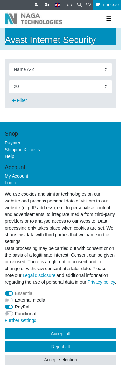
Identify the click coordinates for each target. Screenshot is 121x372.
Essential (24, 293)
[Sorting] (60, 69)
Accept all (60, 333)
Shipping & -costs (22, 149)
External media (30, 300)
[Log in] (36, 5)
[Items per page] (60, 86)
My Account (16, 176)
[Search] (80, 5)
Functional (25, 313)
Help (9, 156)
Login (10, 182)
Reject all (60, 346)
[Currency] (68, 5)
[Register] (47, 5)
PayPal (22, 306)
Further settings (20, 320)
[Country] (57, 5)
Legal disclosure (39, 275)
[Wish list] (88, 5)
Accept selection (60, 359)
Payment (14, 142)
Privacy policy (101, 282)
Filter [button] (19, 100)
